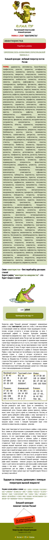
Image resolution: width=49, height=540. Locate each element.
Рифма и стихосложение (21, 534)
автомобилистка (40, 252)
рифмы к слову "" (12, 326)
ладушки (35, 489)
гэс (45, 496)
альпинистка (41, 260)
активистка (19, 257)
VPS (25, 537)
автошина (43, 494)
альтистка (19, 260)
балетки (4, 494)
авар (24, 496)
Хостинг (19, 537)
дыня (10, 494)
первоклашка (28, 498)
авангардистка (8, 260)
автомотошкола (38, 496)
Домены (31, 537)
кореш (31, 494)
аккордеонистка (23, 255)
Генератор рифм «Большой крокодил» (24, 530)
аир (25, 489)
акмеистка (29, 252)
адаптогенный (18, 494)
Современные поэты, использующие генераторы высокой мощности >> (24, 53)
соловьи (29, 491)
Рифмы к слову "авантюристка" (24, 527)
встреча (43, 491)
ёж (8, 498)
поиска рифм (33, 464)
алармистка (26, 262)
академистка (7, 262)
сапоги (30, 489)
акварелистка (8, 257)
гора (3, 491)
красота (36, 491)
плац (36, 494)
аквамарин (14, 498)
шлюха (4, 496)
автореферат (12, 496)
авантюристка (8, 255)
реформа (9, 491)
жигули (4, 498)
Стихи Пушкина (29, 534)
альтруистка (17, 262)
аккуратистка (29, 257)
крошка (29, 496)
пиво (24, 491)
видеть (20, 498)
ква (26, 494)
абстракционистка (39, 255)
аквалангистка (29, 260)
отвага (19, 496)
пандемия (43, 489)
